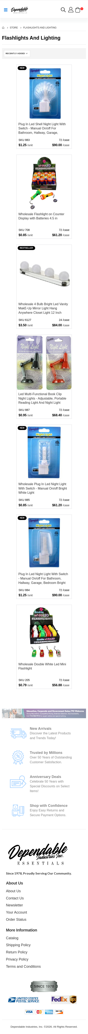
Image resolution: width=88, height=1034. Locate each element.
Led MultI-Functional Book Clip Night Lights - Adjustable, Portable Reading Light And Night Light (42, 398)
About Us (13, 891)
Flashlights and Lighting (39, 27)
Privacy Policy (17, 959)
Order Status (16, 920)
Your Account (16, 912)
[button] (63, 10)
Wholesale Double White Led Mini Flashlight (42, 666)
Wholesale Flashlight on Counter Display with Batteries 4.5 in (41, 216)
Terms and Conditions (23, 967)
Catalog (12, 938)
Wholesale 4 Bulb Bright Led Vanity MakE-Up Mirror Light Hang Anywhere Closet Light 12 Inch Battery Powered (43, 308)
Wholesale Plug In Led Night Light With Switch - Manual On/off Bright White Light (42, 488)
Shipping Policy (18, 945)
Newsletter (14, 905)
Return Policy (16, 952)
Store (14, 27)
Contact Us (15, 898)
